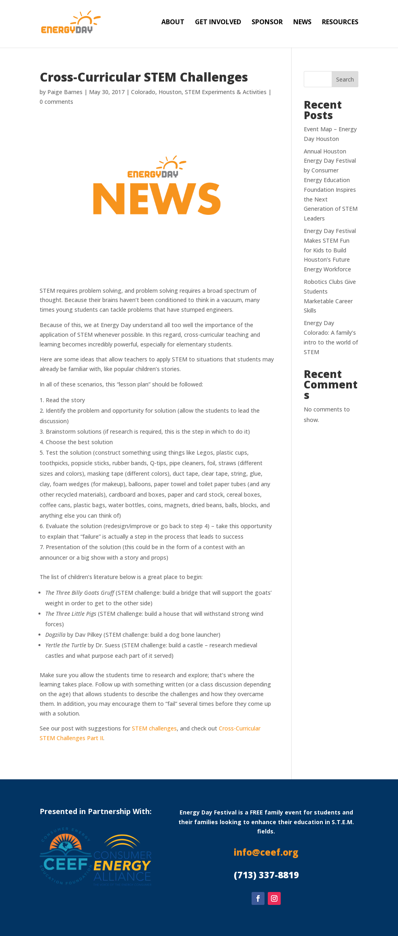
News (302, 22)
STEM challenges (154, 728)
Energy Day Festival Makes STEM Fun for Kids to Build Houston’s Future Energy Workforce (330, 250)
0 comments (56, 101)
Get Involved (218, 22)
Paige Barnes (65, 92)
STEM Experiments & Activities (226, 92)
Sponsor (267, 22)
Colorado (143, 92)
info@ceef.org (266, 852)
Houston (170, 92)
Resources (340, 22)
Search (345, 79)
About (172, 22)
